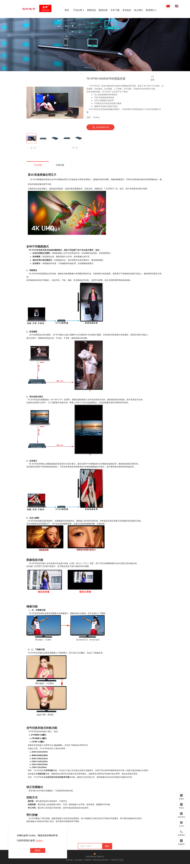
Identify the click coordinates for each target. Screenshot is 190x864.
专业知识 (126, 10)
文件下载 (115, 10)
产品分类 (78, 10)
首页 (67, 10)
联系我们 (151, 10)
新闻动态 (91, 10)
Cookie (38, 840)
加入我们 (138, 10)
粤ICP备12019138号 (100, 860)
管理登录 (88, 860)
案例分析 (103, 10)
